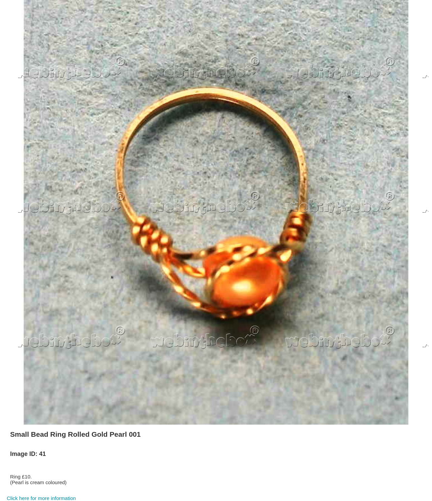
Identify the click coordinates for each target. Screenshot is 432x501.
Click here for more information (41, 498)
